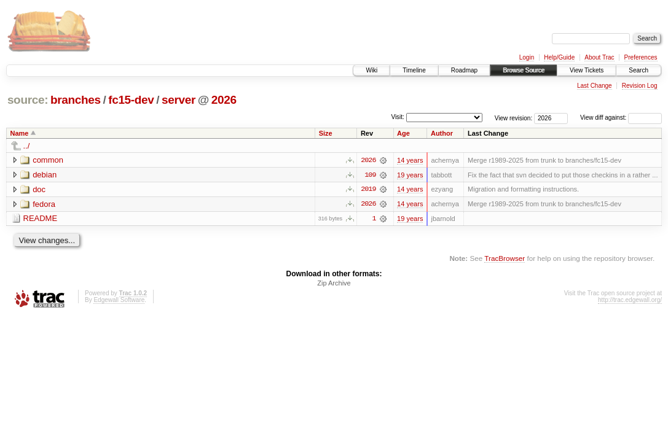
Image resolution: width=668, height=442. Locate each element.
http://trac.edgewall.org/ (630, 300)
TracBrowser (504, 259)
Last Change (594, 85)
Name (19, 133)
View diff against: (621, 117)
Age (403, 133)
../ (26, 145)
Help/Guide (559, 57)
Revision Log (640, 85)
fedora (44, 204)
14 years (410, 160)
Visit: (397, 117)
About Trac (599, 57)
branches (75, 99)
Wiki (371, 70)
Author (442, 133)
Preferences (641, 57)
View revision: (514, 117)
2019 (368, 190)
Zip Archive (333, 283)
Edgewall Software (118, 300)
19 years (410, 175)
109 (369, 175)
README (40, 218)
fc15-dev (131, 99)
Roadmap (464, 70)
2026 (224, 99)
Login (526, 57)
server (178, 99)
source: (27, 99)
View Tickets (586, 70)
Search (638, 70)
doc (39, 189)
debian (45, 174)
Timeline (414, 70)
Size (325, 133)
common (48, 160)
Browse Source (523, 70)
